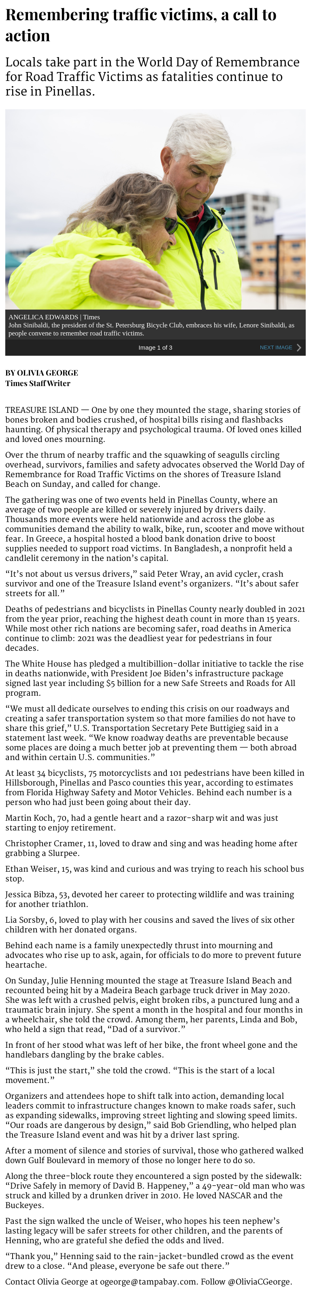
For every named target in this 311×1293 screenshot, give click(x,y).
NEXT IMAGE (282, 347)
